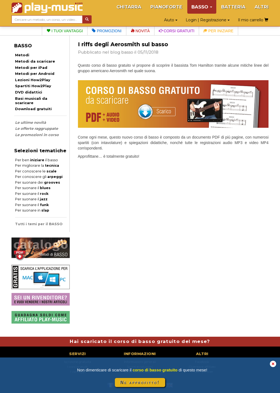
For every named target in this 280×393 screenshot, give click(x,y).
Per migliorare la (37, 165)
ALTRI (262, 7)
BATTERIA (233, 7)
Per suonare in (32, 210)
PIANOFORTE (166, 7)
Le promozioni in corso (37, 135)
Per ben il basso (36, 160)
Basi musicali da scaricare (31, 100)
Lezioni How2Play (32, 80)
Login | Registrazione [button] (208, 19)
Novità (140, 31)
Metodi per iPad (31, 67)
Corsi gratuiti (176, 31)
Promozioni (106, 31)
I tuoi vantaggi (64, 31)
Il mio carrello (253, 19)
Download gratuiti (33, 109)
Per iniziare (218, 31)
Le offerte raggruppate (36, 128)
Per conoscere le (36, 171)
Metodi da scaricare (35, 61)
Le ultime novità (30, 122)
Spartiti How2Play (33, 86)
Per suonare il (33, 188)
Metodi (22, 55)
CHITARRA (128, 7)
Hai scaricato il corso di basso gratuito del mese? (140, 341)
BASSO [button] (201, 7)
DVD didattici (28, 92)
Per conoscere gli (39, 177)
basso (127, 52)
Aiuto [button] (170, 19)
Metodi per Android (34, 73)
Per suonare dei (37, 182)
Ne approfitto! (140, 382)
